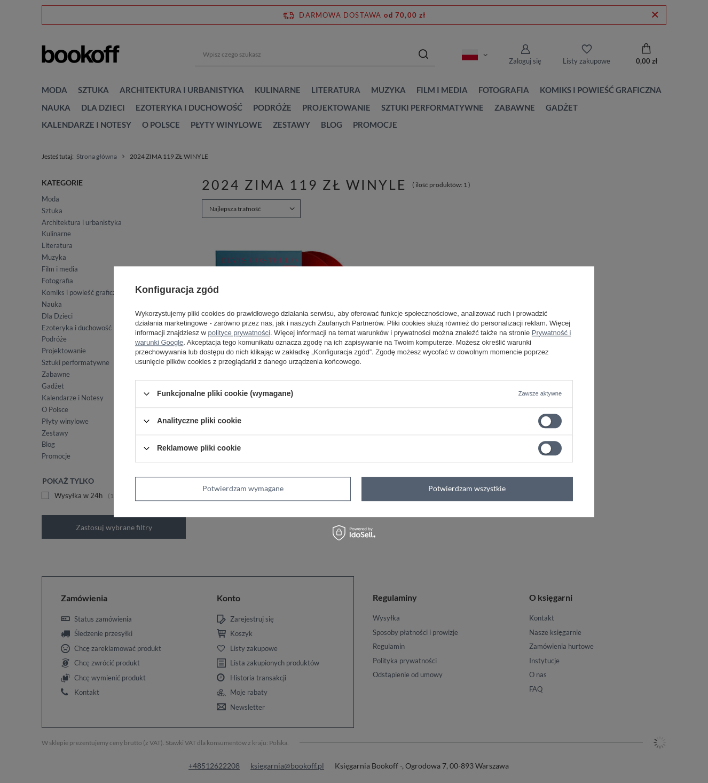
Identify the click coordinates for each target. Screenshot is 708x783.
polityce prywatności (239, 333)
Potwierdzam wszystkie (467, 488)
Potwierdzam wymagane (243, 488)
